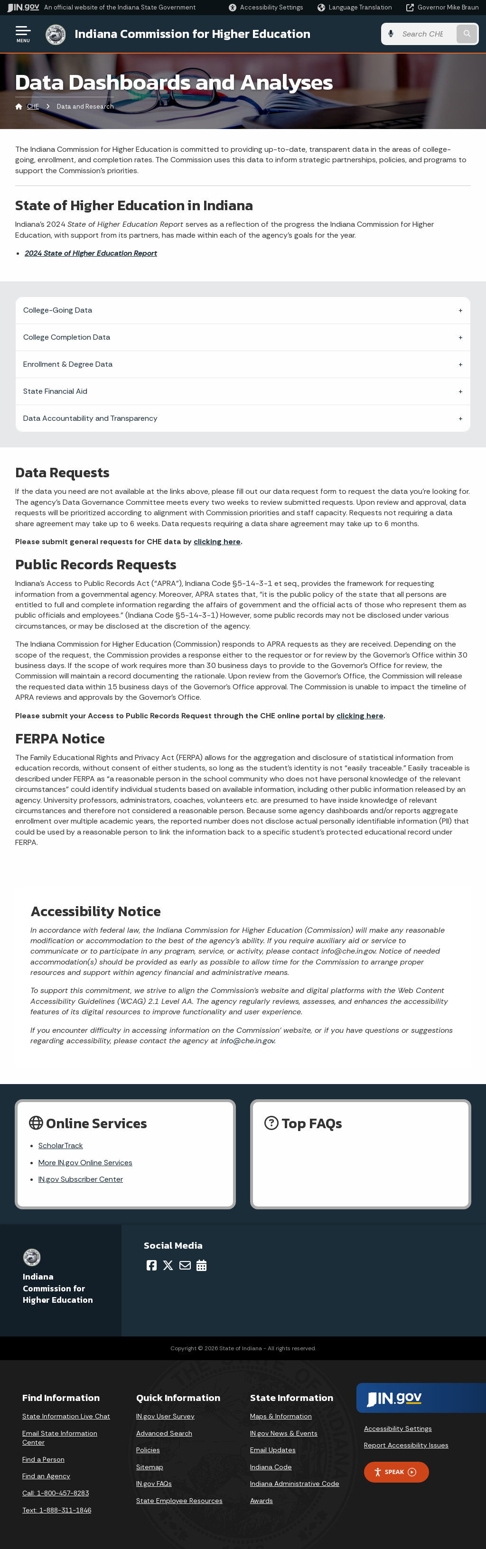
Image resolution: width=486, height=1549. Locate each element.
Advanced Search (164, 1433)
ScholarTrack (60, 1145)
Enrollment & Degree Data (67, 364)
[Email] (185, 1265)
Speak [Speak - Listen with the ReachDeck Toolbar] (395, 1471)
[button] (266, 7)
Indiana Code (271, 1467)
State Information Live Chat (66, 1416)
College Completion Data (66, 337)
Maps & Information (281, 1416)
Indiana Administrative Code (294, 1483)
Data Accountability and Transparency (90, 418)
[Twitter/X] (168, 1265)
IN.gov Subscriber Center (80, 1179)
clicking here (217, 542)
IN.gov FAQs (154, 1483)
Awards (261, 1500)
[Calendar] (201, 1265)
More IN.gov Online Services (85, 1163)
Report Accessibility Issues (406, 1445)
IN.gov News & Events (284, 1433)
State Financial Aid (55, 391)
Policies (148, 1450)
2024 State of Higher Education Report (91, 253)
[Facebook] (152, 1265)
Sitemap (149, 1467)
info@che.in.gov (246, 1041)
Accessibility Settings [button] (398, 1428)
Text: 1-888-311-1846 (56, 1510)
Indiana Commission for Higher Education (192, 34)
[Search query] (426, 34)
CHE (33, 106)
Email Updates (273, 1450)
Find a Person (43, 1459)
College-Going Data (57, 310)
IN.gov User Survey (165, 1416)
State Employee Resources (179, 1500)
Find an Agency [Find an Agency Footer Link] (46, 1476)
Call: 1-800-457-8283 (55, 1493)
